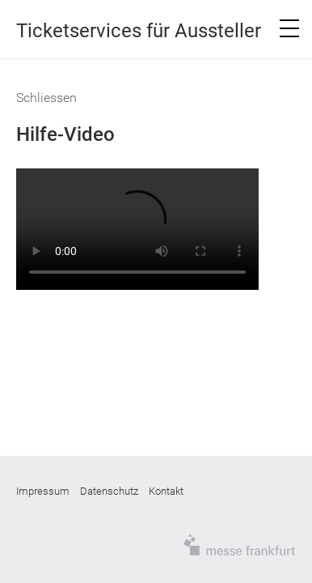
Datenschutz (109, 491)
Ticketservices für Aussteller (138, 30)
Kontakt (166, 491)
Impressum (43, 491)
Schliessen (46, 97)
